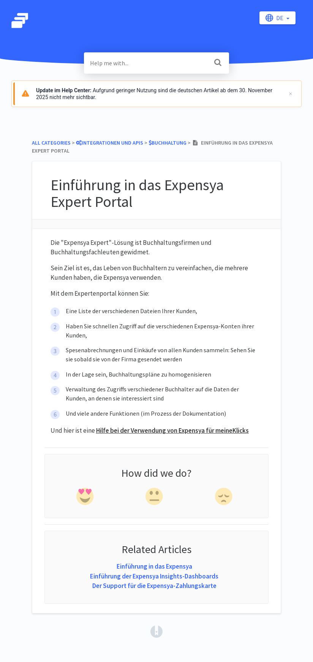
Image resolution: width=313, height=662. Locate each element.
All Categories (51, 142)
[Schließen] (290, 93)
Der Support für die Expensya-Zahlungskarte (154, 586)
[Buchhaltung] (168, 142)
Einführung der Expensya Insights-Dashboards (154, 576)
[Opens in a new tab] (156, 631)
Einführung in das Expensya (154, 566)
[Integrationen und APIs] (109, 142)
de (275, 18)
